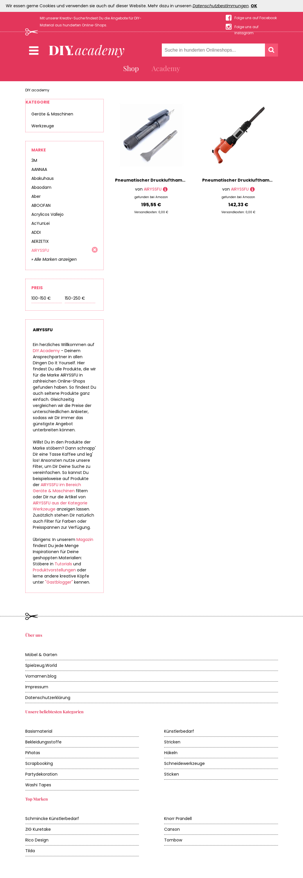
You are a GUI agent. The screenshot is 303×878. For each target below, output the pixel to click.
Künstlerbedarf (179, 731)
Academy (166, 68)
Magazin (84, 539)
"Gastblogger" (59, 582)
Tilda (30, 851)
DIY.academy (37, 90)
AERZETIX (40, 241)
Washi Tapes (38, 785)
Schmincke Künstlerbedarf (52, 818)
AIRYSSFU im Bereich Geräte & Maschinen (57, 488)
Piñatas (32, 753)
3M (34, 160)
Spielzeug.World (41, 665)
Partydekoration (41, 774)
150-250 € (75, 298)
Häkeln (171, 753)
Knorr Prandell (178, 818)
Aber (36, 196)
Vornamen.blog (40, 676)
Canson (172, 829)
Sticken (171, 774)
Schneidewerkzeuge (184, 763)
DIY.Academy (46, 351)
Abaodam (41, 187)
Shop (131, 68)
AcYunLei (40, 223)
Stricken (172, 742)
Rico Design (37, 840)
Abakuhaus (42, 178)
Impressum (36, 687)
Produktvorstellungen (54, 570)
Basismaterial (38, 731)
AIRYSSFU (40, 250)
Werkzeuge (42, 126)
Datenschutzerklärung (47, 697)
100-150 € (41, 298)
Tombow (173, 840)
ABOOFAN (41, 205)
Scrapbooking (39, 763)
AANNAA (39, 169)
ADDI (36, 232)
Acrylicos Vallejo (47, 214)
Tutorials (63, 564)
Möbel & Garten (41, 655)
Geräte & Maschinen (52, 114)
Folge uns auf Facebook (255, 17)
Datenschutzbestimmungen (221, 6)
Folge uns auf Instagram (246, 27)
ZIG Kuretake (38, 829)
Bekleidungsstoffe (43, 742)
